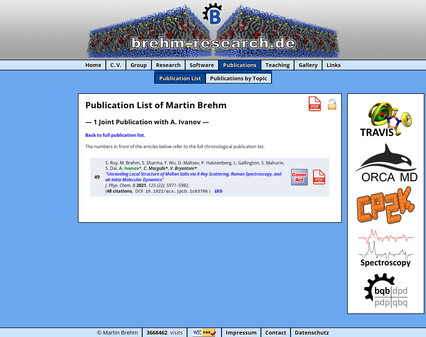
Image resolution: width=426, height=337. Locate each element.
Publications (239, 65)
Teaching (277, 65)
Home (93, 65)
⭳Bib (219, 191)
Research (168, 65)
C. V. (115, 65)
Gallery (308, 65)
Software (202, 65)
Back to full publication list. (115, 135)
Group (138, 65)
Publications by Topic (238, 78)
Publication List (180, 78)
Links (334, 65)
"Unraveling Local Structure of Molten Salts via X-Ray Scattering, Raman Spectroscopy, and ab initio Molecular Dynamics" (193, 177)
